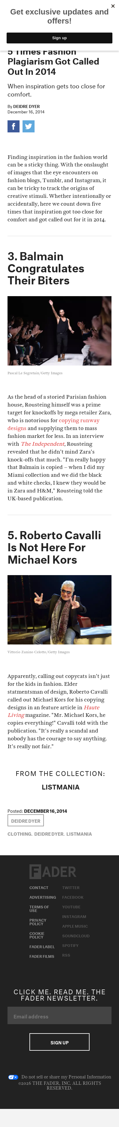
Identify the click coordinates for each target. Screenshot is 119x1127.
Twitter (71, 887)
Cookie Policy (36, 934)
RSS (66, 954)
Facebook (73, 897)
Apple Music (75, 926)
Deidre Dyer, (49, 833)
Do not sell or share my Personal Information (59, 1077)
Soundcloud (76, 935)
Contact (38, 887)
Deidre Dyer (26, 106)
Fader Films (41, 956)
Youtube (71, 906)
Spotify (70, 945)
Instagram (74, 916)
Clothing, (20, 833)
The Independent (42, 444)
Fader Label (42, 946)
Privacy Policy (37, 921)
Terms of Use (39, 908)
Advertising (42, 897)
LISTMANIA (61, 785)
